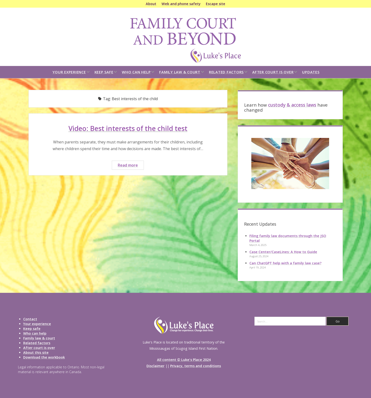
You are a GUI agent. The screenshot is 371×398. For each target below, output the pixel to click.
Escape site (215, 3)
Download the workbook (44, 357)
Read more (131, 165)
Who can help (136, 72)
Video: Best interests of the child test (127, 128)
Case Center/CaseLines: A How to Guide (283, 252)
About (151, 3)
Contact (30, 319)
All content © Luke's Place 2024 (184, 359)
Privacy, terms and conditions (195, 366)
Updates (310, 72)
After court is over (272, 72)
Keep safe (104, 72)
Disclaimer (155, 366)
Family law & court (179, 72)
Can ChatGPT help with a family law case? (285, 263)
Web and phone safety (181, 3)
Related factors (226, 72)
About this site (36, 352)
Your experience (69, 72)
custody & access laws (292, 105)
